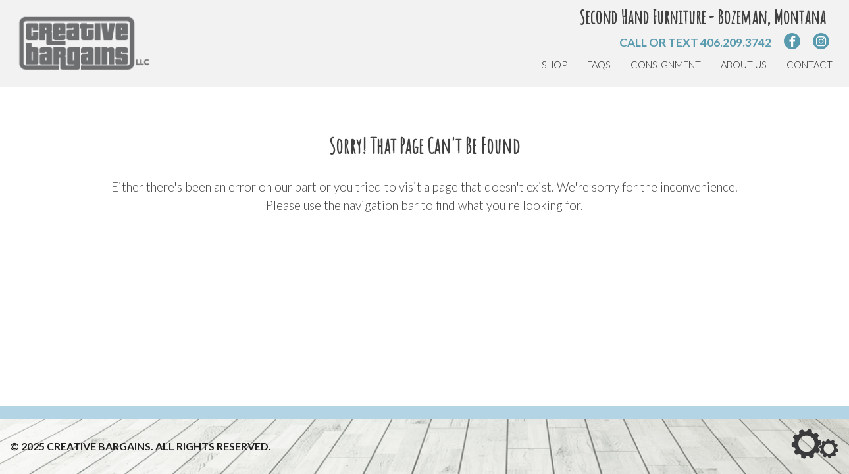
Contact (809, 64)
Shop (554, 64)
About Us (744, 64)
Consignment (665, 64)
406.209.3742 (735, 42)
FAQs (599, 64)
